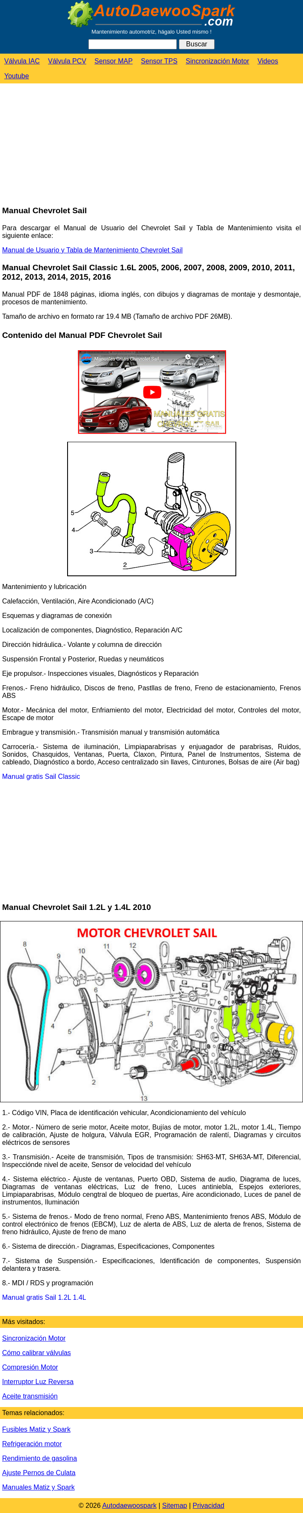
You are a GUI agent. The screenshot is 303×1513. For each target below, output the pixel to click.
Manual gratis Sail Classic (41, 776)
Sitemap (174, 1505)
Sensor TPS (159, 61)
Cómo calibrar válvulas (36, 1352)
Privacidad (208, 1505)
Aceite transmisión (30, 1396)
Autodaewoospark (129, 1505)
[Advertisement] (63, 145)
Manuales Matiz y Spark (38, 1487)
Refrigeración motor (32, 1443)
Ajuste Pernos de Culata (39, 1472)
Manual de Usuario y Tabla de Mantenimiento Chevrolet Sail (92, 250)
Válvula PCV (67, 61)
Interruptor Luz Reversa (38, 1381)
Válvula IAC (22, 61)
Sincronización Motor (217, 61)
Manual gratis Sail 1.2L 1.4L (44, 1297)
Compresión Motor (30, 1367)
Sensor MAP (113, 61)
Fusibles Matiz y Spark (36, 1429)
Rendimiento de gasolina (39, 1458)
